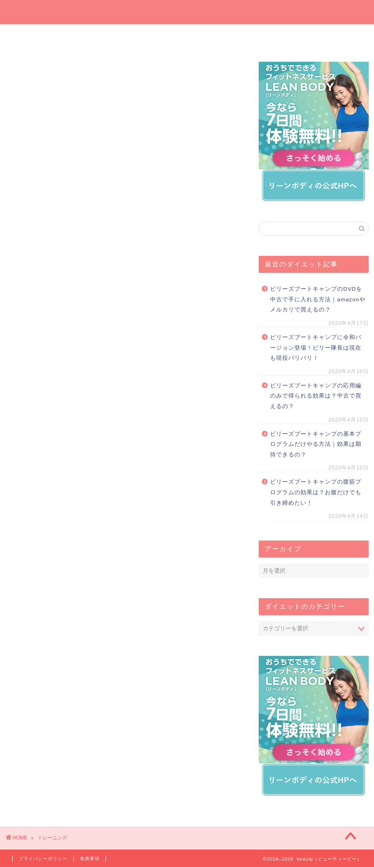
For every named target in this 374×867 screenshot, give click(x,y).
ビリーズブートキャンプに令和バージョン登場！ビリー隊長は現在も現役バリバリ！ (315, 347)
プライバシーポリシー (43, 858)
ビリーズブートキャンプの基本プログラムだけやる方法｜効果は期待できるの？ (315, 444)
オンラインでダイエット (217, 37)
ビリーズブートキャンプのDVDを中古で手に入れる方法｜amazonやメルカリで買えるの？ (317, 299)
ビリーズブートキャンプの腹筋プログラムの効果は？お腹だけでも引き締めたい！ (315, 492)
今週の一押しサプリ (97, 37)
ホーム (38, 35)
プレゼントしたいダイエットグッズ (157, 37)
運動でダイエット (276, 37)
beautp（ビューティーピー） (187, 11)
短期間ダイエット (336, 37)
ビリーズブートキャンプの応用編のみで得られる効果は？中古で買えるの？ (315, 396)
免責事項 (89, 858)
